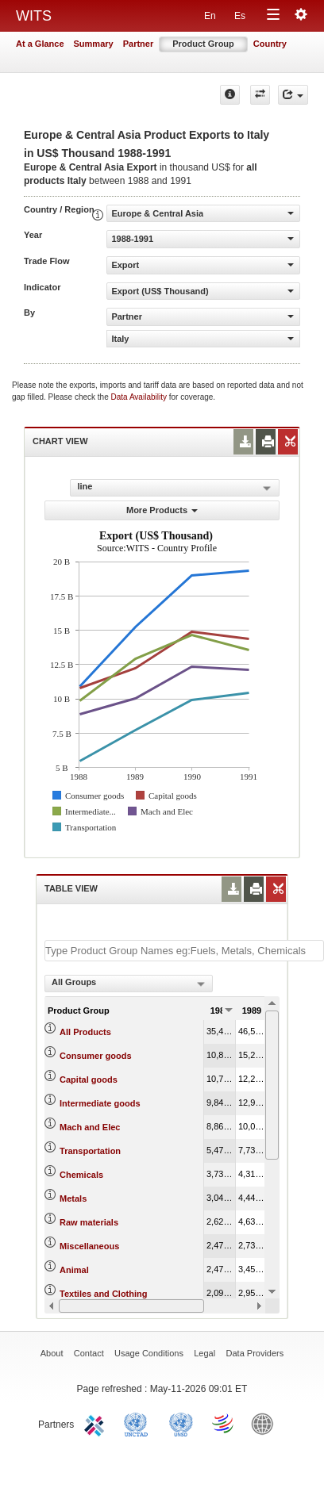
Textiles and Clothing (103, 1293)
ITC (97, 1423)
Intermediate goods (100, 1103)
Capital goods (89, 1079)
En (210, 15)
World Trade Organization (224, 1423)
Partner (138, 43)
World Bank (266, 1423)
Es (239, 15)
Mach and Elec (90, 1127)
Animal (74, 1270)
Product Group (203, 43)
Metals (73, 1198)
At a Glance (40, 43)
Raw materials (89, 1222)
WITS (34, 16)
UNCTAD (139, 1423)
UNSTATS (181, 1423)
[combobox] (128, 983)
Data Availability (140, 397)
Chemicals (81, 1174)
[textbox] (184, 950)
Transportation (90, 1151)
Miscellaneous (89, 1246)
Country (270, 43)
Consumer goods (95, 1055)
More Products (162, 510)
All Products (85, 1032)
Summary (94, 43)
